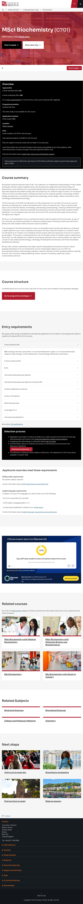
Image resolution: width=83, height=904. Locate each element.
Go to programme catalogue (16, 296)
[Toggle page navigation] (2, 68)
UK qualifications (17, 424)
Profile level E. (38, 507)
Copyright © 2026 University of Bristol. (36, 900)
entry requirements (14, 100)
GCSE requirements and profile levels (35, 484)
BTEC (6, 368)
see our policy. (51, 441)
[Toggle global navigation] (80, 4)
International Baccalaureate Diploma (17, 375)
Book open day (31, 45)
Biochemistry (17, 611)
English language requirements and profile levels (39, 512)
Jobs (5, 875)
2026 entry (24, 37)
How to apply (10, 45)
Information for (9, 845)
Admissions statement (20, 449)
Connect (6, 850)
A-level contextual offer (12, 361)
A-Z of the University (11, 880)
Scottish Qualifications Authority (15, 389)
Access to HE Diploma (12, 396)
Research (6, 860)
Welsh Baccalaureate (11, 403)
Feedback (7, 816)
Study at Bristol (9, 855)
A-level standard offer (12, 345)
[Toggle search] (74, 4)
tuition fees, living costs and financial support (38, 154)
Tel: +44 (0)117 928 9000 (10, 840)
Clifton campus (7, 126)
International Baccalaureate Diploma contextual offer (23, 382)
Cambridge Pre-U (10, 410)
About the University (11, 865)
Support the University (11, 870)
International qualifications (14, 417)
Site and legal (8, 885)
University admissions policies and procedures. (51, 439)
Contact (5, 822)
